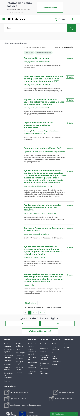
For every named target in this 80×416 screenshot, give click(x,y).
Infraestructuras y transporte (55, 152)
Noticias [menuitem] (67, 344)
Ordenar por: (59, 47)
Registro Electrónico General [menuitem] (32, 351)
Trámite (70, 59)
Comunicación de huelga (36, 58)
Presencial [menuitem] (55, 353)
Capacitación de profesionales (34, 152)
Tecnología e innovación (32, 213)
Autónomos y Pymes (38, 257)
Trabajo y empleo (30, 62)
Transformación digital (48, 213)
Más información (50, 7)
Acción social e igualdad (38, 186)
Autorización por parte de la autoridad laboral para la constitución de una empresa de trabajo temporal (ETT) (43, 79)
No (57, 323)
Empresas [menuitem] (7, 364)
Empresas (27, 131)
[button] (62, 19)
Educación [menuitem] (7, 361)
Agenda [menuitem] (66, 347)
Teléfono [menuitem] (55, 344)
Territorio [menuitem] (19, 358)
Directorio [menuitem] (43, 352)
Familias (49, 186)
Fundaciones (45, 234)
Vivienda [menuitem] (19, 373)
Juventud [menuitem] (7, 381)
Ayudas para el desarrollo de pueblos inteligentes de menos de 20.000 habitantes (42, 207)
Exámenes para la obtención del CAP (42, 148)
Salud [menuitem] (18, 349)
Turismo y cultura (29, 285)
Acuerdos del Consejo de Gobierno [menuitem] (44, 357)
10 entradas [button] (31, 303)
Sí (22, 323)
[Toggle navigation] (28, 19)
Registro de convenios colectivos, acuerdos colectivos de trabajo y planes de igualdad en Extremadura (44, 102)
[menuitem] (16, 392)
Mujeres (26, 186)
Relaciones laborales (43, 62)
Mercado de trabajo (43, 85)
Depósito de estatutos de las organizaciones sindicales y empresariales (38, 125)
